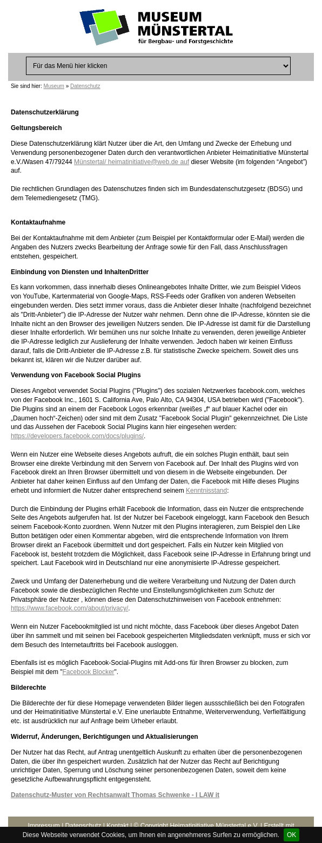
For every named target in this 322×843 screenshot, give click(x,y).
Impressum (43, 826)
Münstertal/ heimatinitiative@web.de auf (131, 162)
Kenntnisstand (206, 490)
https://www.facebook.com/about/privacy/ (69, 608)
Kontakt (117, 826)
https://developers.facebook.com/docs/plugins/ (77, 436)
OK (291, 835)
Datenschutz (85, 86)
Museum (54, 86)
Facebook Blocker (89, 672)
